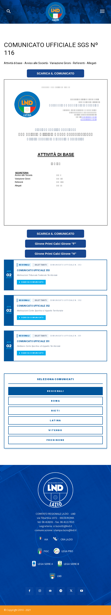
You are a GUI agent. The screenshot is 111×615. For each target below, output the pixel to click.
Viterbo (55, 430)
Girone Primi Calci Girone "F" (55, 243)
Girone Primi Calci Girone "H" (55, 253)
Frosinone (55, 440)
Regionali (55, 391)
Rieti (55, 410)
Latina (55, 420)
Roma (55, 400)
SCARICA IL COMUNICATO (55, 73)
